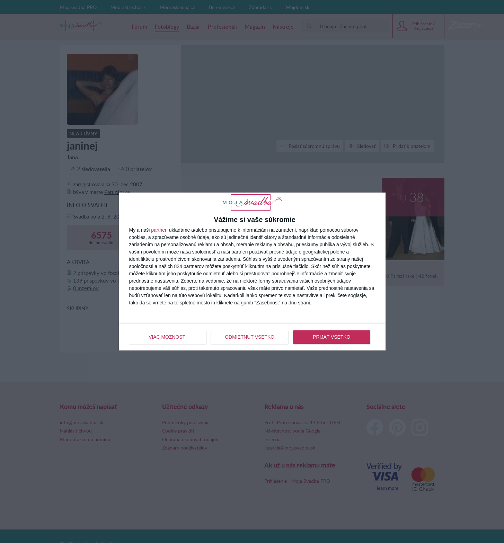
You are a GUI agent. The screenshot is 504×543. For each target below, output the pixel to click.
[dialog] (252, 271)
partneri (159, 230)
